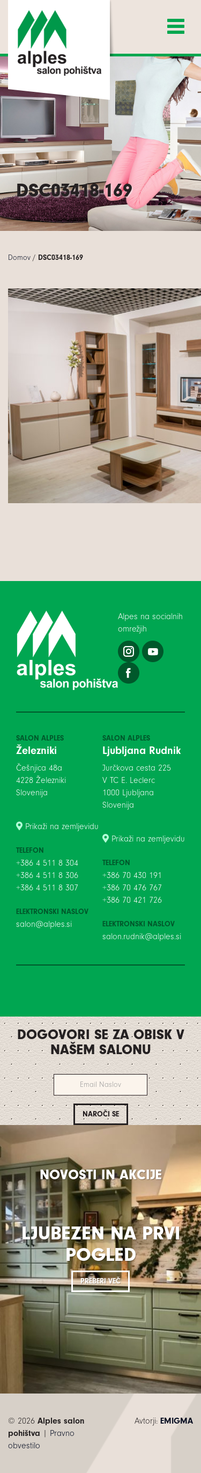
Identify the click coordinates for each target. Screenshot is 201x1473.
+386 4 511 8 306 (47, 875)
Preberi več (100, 1281)
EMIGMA (176, 1421)
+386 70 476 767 (132, 887)
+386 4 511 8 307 (47, 887)
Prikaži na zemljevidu (62, 826)
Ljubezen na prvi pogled (100, 1244)
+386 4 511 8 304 (47, 863)
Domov (19, 257)
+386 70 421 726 (132, 900)
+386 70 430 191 (132, 875)
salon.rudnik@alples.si (141, 936)
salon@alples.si (44, 924)
